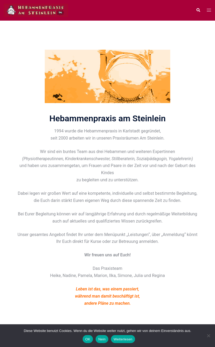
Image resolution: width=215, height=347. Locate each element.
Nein (102, 339)
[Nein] (208, 335)
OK (87, 339)
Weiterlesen (123, 339)
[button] (198, 10)
